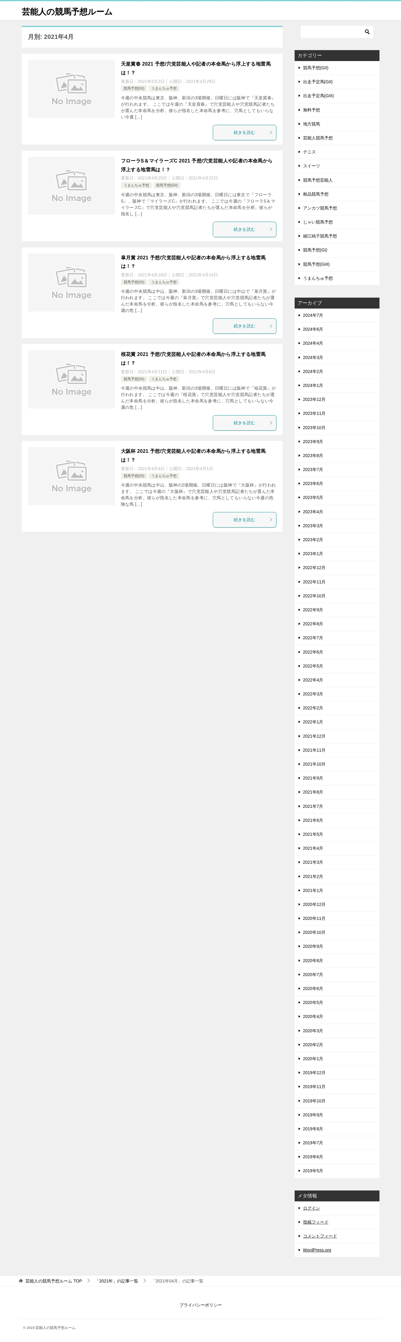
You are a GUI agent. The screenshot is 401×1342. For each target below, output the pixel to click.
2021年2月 (313, 876)
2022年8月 (313, 623)
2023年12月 (314, 399)
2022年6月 (313, 652)
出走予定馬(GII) (318, 81)
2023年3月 (313, 525)
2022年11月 (314, 581)
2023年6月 (313, 483)
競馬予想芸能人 (318, 180)
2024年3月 (313, 357)
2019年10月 (314, 1100)
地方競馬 (311, 123)
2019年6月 (313, 1156)
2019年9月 (313, 1114)
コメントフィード (320, 1236)
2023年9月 (313, 441)
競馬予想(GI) (134, 88)
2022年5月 (313, 666)
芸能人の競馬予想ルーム (72, 10)
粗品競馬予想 (316, 194)
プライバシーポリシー (200, 1305)
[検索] (337, 32)
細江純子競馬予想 (320, 236)
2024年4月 (313, 343)
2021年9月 (313, 778)
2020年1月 (313, 1058)
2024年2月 (313, 371)
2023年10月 (314, 427)
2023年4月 (313, 511)
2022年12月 (314, 567)
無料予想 (311, 110)
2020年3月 (313, 1030)
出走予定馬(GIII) (318, 95)
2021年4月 (313, 848)
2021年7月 (313, 806)
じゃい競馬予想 (318, 222)
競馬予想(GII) (167, 185)
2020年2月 (313, 1044)
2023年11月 (314, 413)
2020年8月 (313, 960)
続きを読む (253, 132)
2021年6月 (313, 820)
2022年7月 (313, 637)
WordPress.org (317, 1250)
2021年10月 (314, 764)
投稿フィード (316, 1222)
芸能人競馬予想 (318, 137)
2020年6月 (313, 988)
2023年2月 (313, 539)
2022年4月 (313, 680)
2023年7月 (313, 469)
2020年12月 (314, 904)
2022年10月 (314, 595)
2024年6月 (313, 329)
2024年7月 (313, 315)
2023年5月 (313, 497)
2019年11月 (314, 1086)
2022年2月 (313, 707)
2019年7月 (313, 1142)
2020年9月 (313, 946)
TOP (53, 1281)
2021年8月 (313, 792)
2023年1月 (313, 553)
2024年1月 (313, 385)
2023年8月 (313, 455)
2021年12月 (314, 736)
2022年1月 (313, 721)
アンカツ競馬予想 (320, 208)
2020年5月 (313, 1002)
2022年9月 (313, 609)
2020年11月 (314, 918)
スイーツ (311, 165)
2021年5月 (313, 834)
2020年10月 (314, 932)
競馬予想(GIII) (316, 264)
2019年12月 (314, 1072)
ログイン (311, 1208)
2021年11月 (314, 750)
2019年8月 (313, 1128)
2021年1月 (313, 890)
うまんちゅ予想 (164, 88)
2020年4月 (313, 1016)
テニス (309, 151)
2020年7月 (313, 974)
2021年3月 (313, 862)
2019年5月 (313, 1170)
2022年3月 (313, 693)
